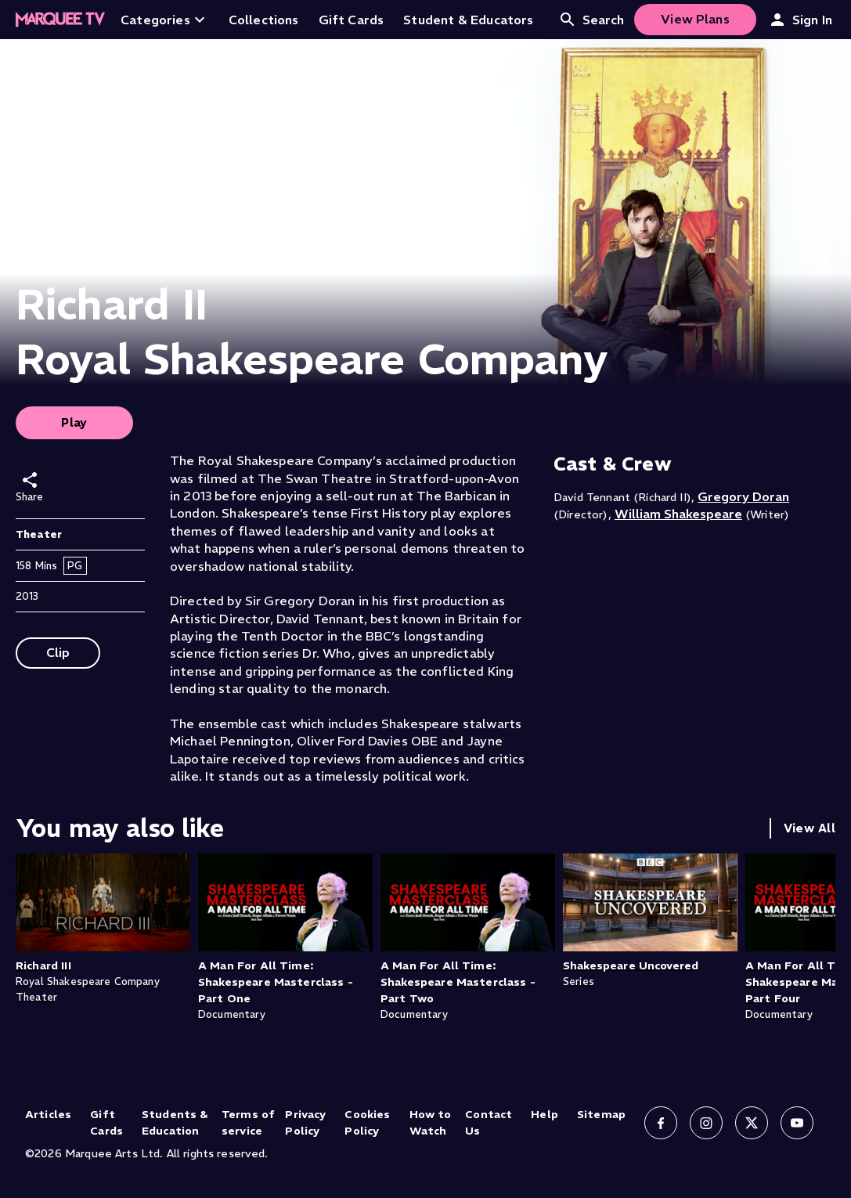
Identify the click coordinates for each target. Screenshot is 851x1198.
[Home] (60, 19)
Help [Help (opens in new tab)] (544, 1114)
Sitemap (601, 1114)
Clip (58, 652)
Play (74, 422)
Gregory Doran (743, 496)
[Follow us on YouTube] (797, 1122)
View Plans (695, 19)
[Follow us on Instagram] (706, 1122)
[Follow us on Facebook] (660, 1122)
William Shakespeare (678, 513)
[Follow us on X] (751, 1122)
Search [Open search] (591, 19)
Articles (48, 1114)
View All (809, 828)
